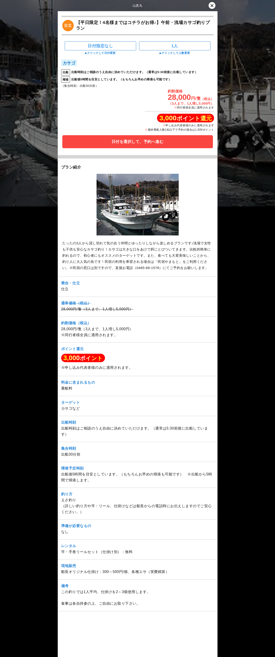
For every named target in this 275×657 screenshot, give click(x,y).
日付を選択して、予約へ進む (138, 142)
